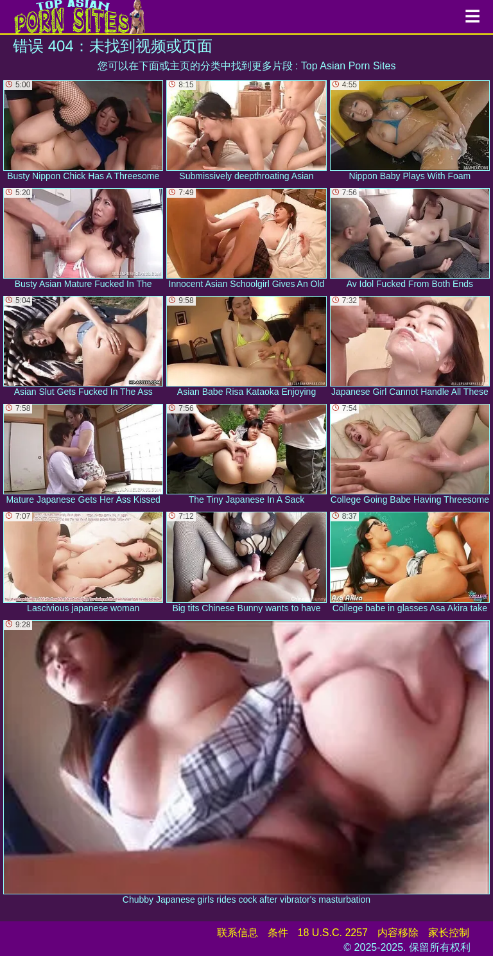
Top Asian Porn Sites (348, 65)
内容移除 (398, 932)
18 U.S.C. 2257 (333, 932)
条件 (278, 932)
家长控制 (448, 932)
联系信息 (237, 932)
